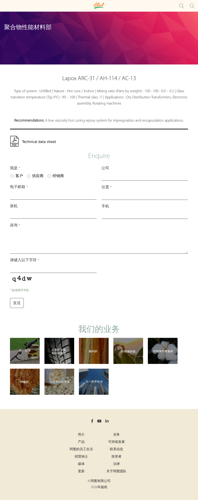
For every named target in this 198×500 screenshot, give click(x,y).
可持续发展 (116, 442)
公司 (105, 168)
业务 (116, 434)
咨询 (15, 225)
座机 (14, 206)
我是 (15, 168)
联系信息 (116, 449)
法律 (116, 464)
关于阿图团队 (116, 471)
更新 (81, 471)
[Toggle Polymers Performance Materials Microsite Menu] (5, 6)
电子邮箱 (19, 187)
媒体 (81, 464)
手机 (105, 206)
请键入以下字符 (24, 260)
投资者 (116, 457)
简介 (81, 434)
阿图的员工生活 (81, 449)
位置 (106, 187)
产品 (81, 442)
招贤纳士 (81, 457)
